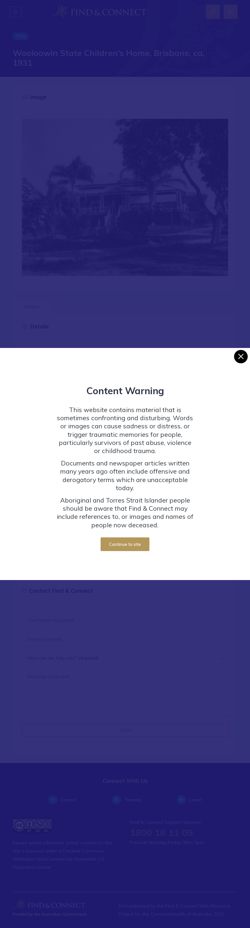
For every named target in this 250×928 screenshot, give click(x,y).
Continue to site (125, 544)
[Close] (240, 356)
